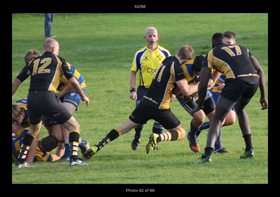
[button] (270, 7)
